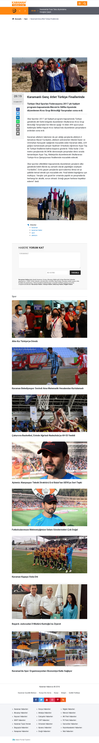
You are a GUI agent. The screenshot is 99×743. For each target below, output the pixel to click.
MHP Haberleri (19, 720)
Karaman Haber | (37, 284)
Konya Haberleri (44, 709)
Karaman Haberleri (21, 709)
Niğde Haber (68, 284)
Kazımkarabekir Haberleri (72, 728)
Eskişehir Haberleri (45, 716)
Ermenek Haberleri (45, 724)
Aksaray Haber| (58, 284)
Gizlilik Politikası (74, 693)
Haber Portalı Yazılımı (22, 740)
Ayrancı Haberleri (44, 728)
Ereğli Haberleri (44, 731)
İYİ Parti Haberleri (69, 720)
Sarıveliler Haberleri (70, 724)
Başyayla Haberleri (21, 728)
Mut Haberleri (68, 731)
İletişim (63, 693)
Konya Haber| (48, 284)
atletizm (34, 235)
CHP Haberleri (43, 720)
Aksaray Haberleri (21, 713)
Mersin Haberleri (69, 713)
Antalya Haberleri (44, 713)
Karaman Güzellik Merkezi (27, 693)
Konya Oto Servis (45, 693)
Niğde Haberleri (69, 709)
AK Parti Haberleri (69, 716)
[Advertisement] (49, 36)
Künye (56, 693)
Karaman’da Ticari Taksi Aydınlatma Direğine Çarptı (53, 10)
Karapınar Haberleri (21, 731)
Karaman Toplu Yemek (22, 724)
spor (33, 233)
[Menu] (80, 3)
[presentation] (19, 10)
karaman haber (37, 230)
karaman (35, 228)
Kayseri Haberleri (20, 716)
